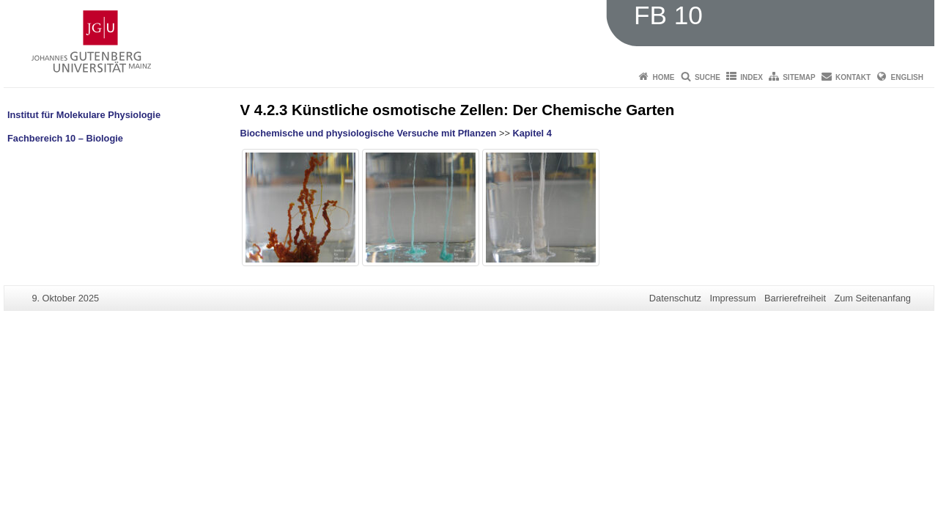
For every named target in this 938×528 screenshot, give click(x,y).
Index (751, 77)
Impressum (732, 298)
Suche (707, 77)
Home (664, 77)
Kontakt (853, 77)
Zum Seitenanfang (872, 298)
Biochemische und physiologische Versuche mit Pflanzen (368, 133)
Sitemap (799, 77)
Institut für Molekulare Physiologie (83, 114)
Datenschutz (675, 298)
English (907, 77)
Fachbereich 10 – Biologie (65, 138)
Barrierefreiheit (795, 298)
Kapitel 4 (531, 133)
